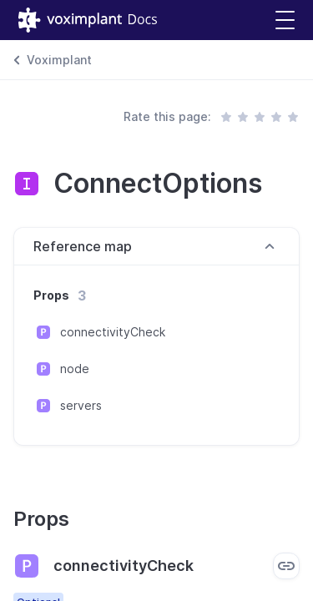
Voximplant (59, 60)
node (74, 368)
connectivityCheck (112, 332)
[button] (285, 20)
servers (81, 405)
